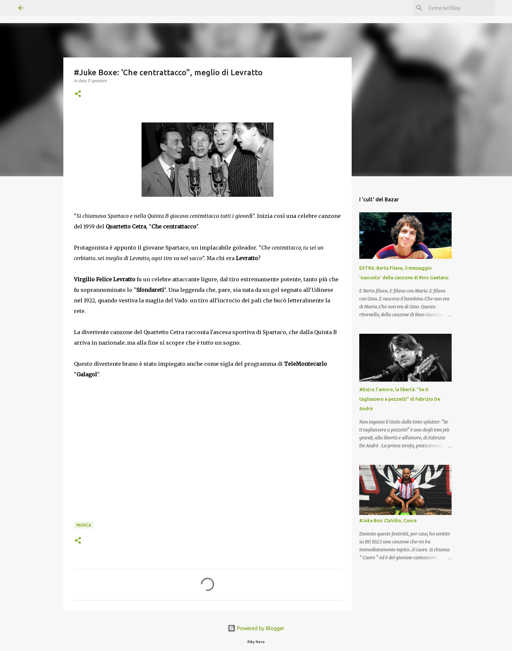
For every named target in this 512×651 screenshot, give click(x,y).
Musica (84, 525)
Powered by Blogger (256, 628)
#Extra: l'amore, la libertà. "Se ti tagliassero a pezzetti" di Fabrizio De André (399, 399)
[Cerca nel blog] (460, 8)
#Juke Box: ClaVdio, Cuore (388, 520)
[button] (78, 94)
